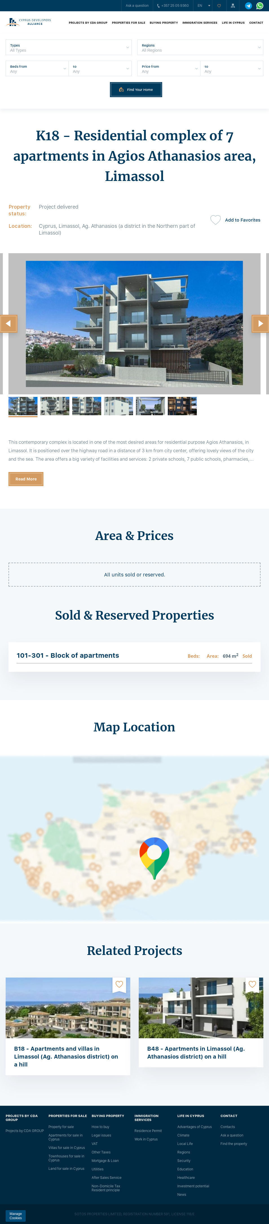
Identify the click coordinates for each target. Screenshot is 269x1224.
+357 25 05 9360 (173, 6)
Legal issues (101, 1135)
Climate (183, 1135)
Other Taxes (101, 1152)
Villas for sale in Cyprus (66, 1148)
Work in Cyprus (146, 1139)
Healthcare (186, 1178)
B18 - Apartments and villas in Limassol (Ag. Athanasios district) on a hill (66, 1056)
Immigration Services (199, 22)
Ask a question (137, 6)
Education (185, 1169)
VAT (95, 1144)
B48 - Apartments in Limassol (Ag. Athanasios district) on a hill (196, 1052)
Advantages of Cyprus (194, 1127)
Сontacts (228, 1127)
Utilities (97, 1169)
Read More (26, 479)
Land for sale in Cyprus (66, 1169)
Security (183, 1161)
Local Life (185, 1144)
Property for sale (61, 1127)
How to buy (100, 1127)
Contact (256, 22)
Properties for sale (128, 22)
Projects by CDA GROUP (88, 22)
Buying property (164, 22)
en (200, 6)
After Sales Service (107, 1178)
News (181, 1195)
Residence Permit (148, 1131)
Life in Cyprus (233, 22)
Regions (183, 1152)
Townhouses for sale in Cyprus (66, 1158)
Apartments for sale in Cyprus (65, 1137)
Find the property (234, 1144)
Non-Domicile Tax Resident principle (106, 1188)
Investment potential (193, 1186)
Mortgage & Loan (105, 1161)
